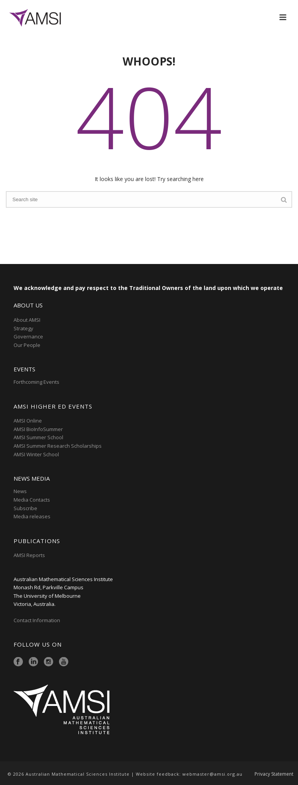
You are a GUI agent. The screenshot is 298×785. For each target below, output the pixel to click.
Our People (27, 345)
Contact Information (37, 620)
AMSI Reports (29, 555)
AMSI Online (28, 420)
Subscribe (25, 508)
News (20, 491)
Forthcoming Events (36, 381)
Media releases (32, 516)
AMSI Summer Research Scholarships (58, 445)
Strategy (23, 328)
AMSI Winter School (36, 454)
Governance (28, 336)
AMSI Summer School (38, 437)
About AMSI (27, 319)
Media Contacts (32, 499)
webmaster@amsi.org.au (212, 774)
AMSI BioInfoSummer (38, 429)
